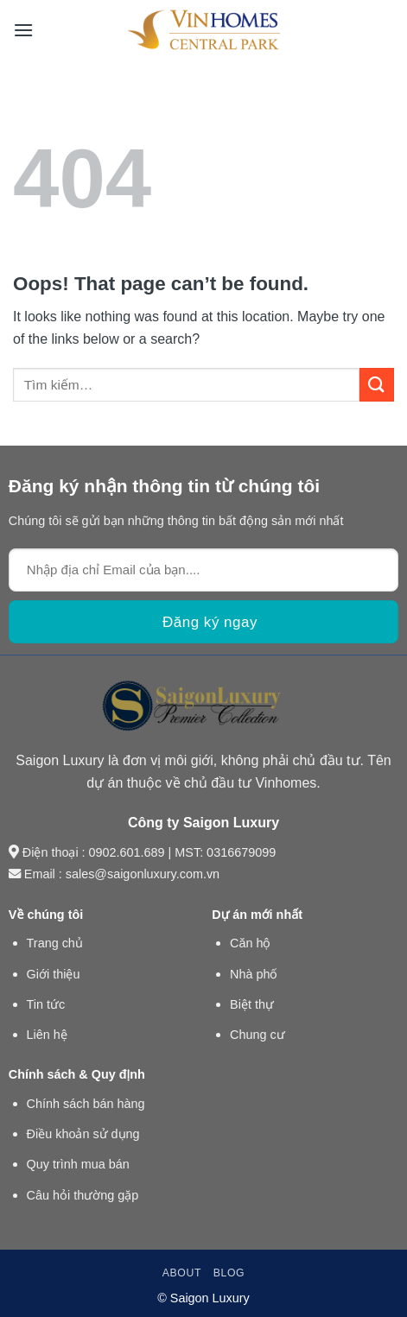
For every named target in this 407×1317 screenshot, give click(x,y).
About (181, 1273)
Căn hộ (250, 943)
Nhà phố (253, 974)
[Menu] (23, 30)
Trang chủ (55, 943)
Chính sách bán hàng (86, 1104)
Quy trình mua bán (78, 1164)
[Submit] (376, 385)
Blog (229, 1273)
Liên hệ (47, 1035)
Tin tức (46, 1004)
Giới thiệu (53, 974)
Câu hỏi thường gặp (83, 1195)
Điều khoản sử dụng (83, 1134)
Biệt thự (252, 1004)
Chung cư (257, 1035)
